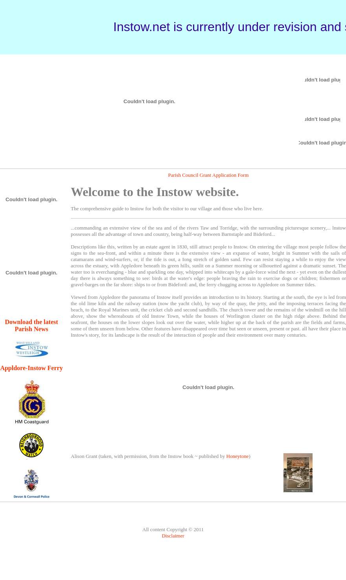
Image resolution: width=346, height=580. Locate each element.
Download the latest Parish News (31, 325)
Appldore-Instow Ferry (31, 368)
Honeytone (237, 456)
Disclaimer (173, 536)
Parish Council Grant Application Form (208, 175)
